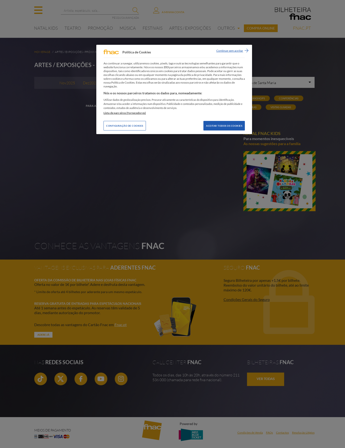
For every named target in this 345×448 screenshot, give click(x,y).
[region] (174, 89)
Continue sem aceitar (229, 50)
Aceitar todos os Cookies (224, 125)
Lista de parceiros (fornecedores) (125, 113)
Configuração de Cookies (124, 125)
